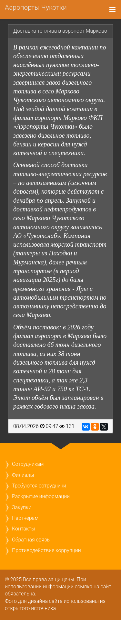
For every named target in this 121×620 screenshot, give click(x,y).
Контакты (23, 529)
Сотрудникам (28, 464)
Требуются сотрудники (39, 486)
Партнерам (25, 518)
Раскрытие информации (41, 496)
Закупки (21, 507)
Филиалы (23, 475)
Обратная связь (31, 540)
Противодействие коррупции (46, 550)
